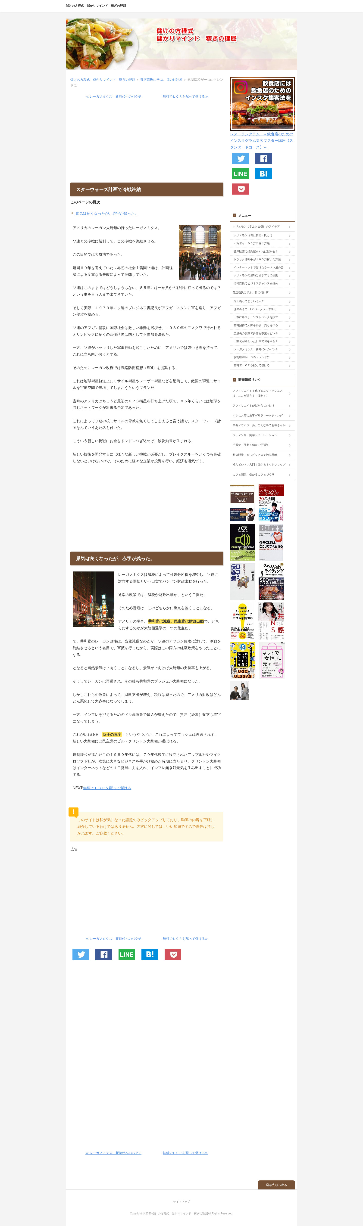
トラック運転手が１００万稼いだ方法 (257, 259)
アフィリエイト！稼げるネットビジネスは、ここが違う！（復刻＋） (258, 393)
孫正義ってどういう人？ (249, 301)
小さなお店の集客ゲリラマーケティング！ (259, 415)
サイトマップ (181, 1201)
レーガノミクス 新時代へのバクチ (256, 349)
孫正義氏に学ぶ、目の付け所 (161, 79)
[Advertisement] (146, 143)
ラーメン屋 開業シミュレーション (255, 435)
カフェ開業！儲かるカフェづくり (253, 474)
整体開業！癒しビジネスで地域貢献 (255, 454)
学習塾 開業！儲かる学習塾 (251, 445)
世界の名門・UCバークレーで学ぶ (255, 309)
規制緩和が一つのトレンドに (252, 357)
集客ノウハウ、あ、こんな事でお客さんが (259, 425)
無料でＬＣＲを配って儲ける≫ (185, 96)
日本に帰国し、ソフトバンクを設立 (256, 317)
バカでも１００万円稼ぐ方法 (252, 243)
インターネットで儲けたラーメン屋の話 (259, 267)
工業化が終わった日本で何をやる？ (256, 341)
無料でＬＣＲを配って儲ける (107, 788)
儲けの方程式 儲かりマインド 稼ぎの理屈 (96, 5)
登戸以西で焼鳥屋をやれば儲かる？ (256, 251)
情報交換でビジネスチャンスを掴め (256, 283)
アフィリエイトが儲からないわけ (253, 405)
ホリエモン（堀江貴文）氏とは (253, 235)
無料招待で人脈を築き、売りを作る (256, 325)
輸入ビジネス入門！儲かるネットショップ (259, 464)
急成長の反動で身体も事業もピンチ (256, 333)
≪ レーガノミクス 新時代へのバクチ (113, 96)
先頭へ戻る (279, 1185)
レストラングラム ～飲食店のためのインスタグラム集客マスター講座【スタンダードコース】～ (261, 140)
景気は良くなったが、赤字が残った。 (106, 213)
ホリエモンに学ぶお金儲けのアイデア (256, 226)
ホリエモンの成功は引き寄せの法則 (256, 275)
